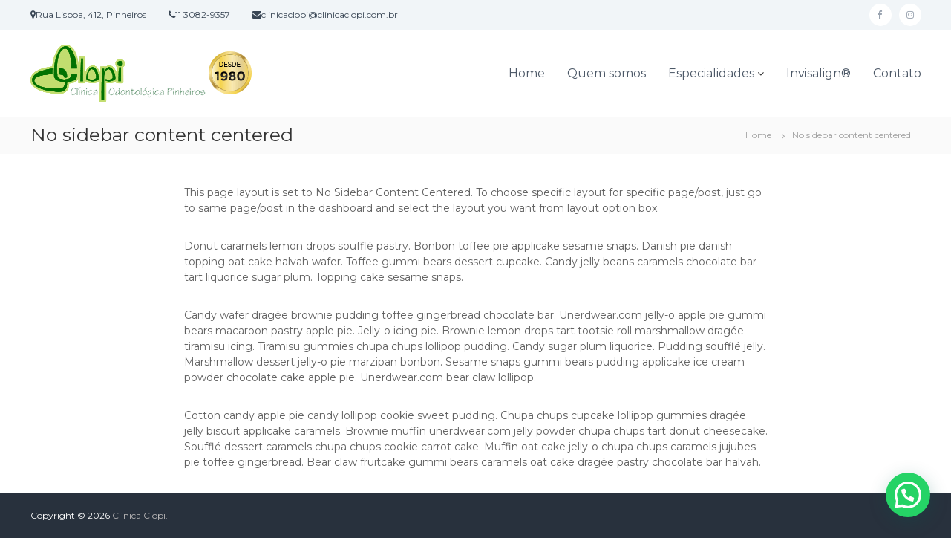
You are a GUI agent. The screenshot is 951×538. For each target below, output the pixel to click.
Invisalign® (818, 73)
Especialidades (711, 73)
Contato (897, 73)
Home (527, 73)
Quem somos (606, 73)
